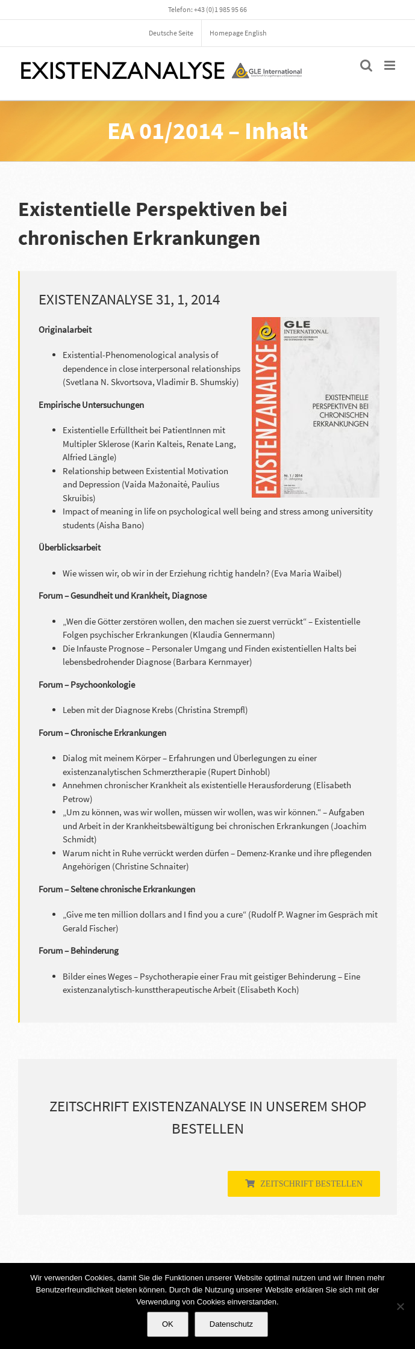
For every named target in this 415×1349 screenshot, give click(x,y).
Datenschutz (231, 1324)
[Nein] (400, 1306)
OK (167, 1324)
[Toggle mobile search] (366, 65)
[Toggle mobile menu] (390, 65)
